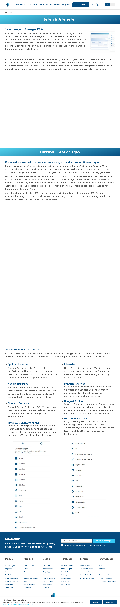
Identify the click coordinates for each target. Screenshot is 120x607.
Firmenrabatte (66, 578)
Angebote (9, 569)
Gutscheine (9, 588)
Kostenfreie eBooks (87, 575)
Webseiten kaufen (87, 569)
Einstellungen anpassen (26, 604)
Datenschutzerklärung (107, 581)
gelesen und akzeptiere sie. (96, 545)
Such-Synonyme (49, 578)
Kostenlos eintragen (105, 541)
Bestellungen (10, 566)
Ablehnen (96, 602)
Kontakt (102, 569)
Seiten (26, 572)
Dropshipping (48, 572)
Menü (26, 581)
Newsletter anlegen (68, 572)
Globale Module (29, 584)
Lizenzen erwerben (87, 566)
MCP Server (65, 584)
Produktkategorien (12, 578)
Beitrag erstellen (67, 575)
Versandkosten (48, 581)
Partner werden (105, 575)
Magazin (66, 4)
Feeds (26, 569)
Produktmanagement (13, 575)
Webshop (32, 4)
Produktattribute (11, 581)
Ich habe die (68, 545)
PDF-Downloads (67, 566)
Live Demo (81, 4)
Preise (57, 4)
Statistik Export (67, 569)
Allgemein (46, 588)
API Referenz (66, 581)
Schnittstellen (45, 4)
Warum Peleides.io (105, 578)
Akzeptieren (110, 602)
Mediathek (9, 584)
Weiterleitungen (48, 569)
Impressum (103, 572)
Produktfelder (48, 575)
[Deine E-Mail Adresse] (76, 541)
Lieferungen (9, 572)
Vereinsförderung (86, 572)
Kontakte (27, 588)
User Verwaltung (49, 584)
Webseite (20, 4)
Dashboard (47, 566)
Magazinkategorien (31, 578)
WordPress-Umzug (87, 578)
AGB (100, 566)
